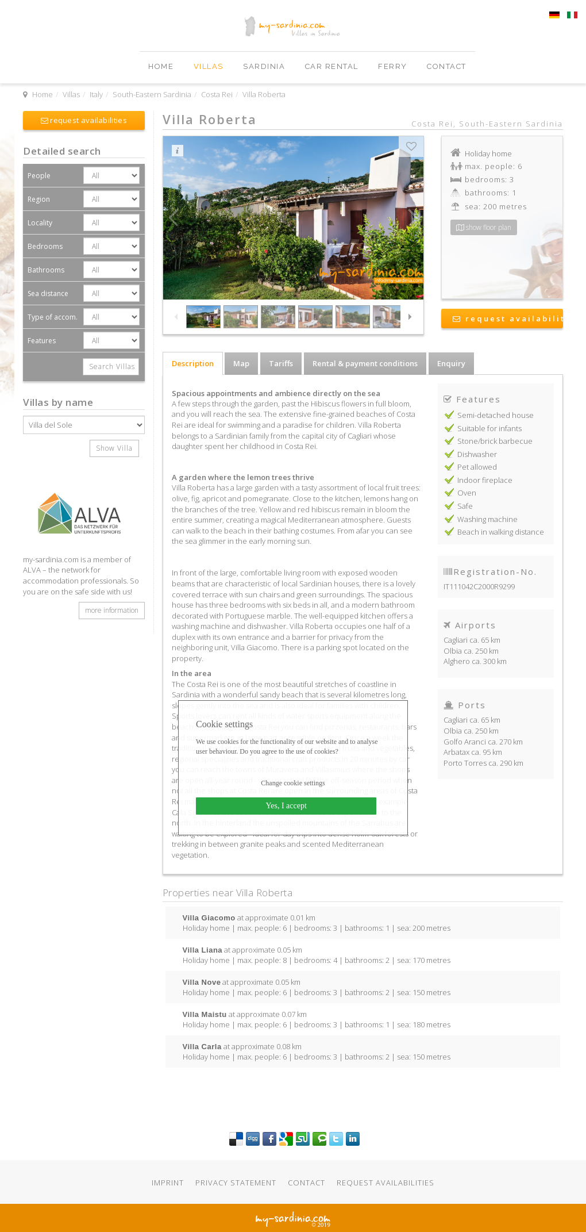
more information (111, 610)
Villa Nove (202, 982)
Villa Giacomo (209, 917)
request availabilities (84, 120)
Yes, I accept (286, 805)
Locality (40, 223)
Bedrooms (45, 246)
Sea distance (48, 293)
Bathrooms (46, 270)
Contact (447, 66)
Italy (96, 94)
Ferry (394, 66)
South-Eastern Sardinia (152, 94)
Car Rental (333, 66)
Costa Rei (217, 94)
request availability (508, 318)
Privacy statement (235, 1182)
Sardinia (265, 66)
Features (42, 341)
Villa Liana (203, 950)
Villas (210, 66)
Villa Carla (202, 1046)
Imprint (168, 1182)
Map (241, 363)
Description (193, 363)
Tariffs (281, 363)
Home (162, 66)
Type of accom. (53, 317)
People (39, 176)
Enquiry (451, 363)
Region (39, 199)
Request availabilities (385, 1182)
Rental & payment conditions (365, 363)
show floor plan (483, 227)
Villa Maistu (205, 1014)
